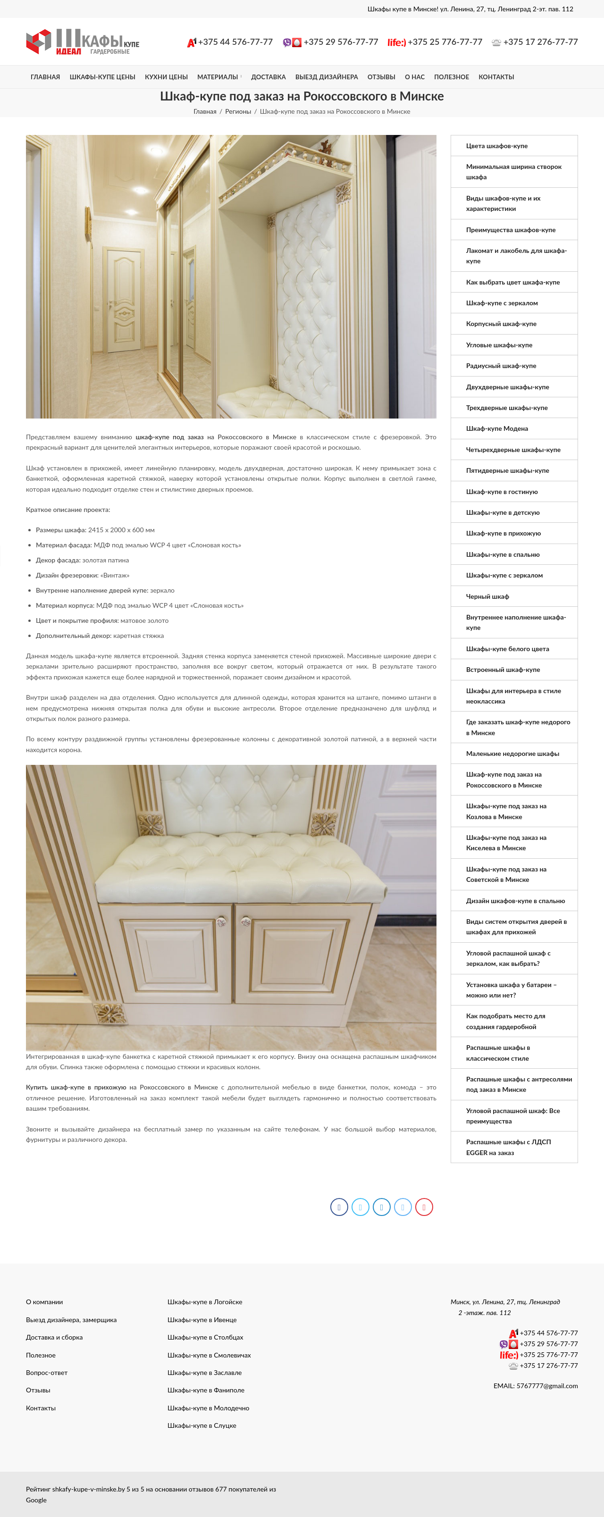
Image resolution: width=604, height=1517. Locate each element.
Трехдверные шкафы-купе (507, 407)
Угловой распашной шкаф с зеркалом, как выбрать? (508, 958)
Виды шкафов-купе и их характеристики (503, 203)
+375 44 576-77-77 (235, 41)
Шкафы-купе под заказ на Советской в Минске (506, 874)
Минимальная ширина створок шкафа (514, 171)
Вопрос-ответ (46, 1372)
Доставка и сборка (54, 1337)
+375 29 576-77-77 (341, 41)
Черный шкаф (487, 596)
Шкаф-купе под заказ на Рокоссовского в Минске (504, 779)
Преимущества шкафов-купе (511, 230)
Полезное (41, 1355)
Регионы (238, 111)
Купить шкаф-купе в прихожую (76, 1087)
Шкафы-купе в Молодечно (209, 1408)
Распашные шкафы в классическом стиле (498, 1052)
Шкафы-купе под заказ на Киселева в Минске (506, 842)
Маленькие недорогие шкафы (513, 753)
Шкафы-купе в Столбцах (205, 1337)
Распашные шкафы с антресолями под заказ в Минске (519, 1084)
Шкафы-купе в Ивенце (202, 1320)
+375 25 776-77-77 (445, 41)
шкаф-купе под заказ (169, 437)
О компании (44, 1302)
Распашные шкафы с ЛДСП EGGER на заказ (508, 1147)
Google (36, 1500)
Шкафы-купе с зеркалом (504, 575)
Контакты (41, 1408)
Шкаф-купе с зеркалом (502, 303)
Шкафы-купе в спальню (503, 554)
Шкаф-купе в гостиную (502, 491)
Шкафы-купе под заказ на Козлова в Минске (506, 811)
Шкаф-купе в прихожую (503, 533)
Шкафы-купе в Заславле (205, 1372)
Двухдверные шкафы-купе (507, 387)
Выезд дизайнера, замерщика (71, 1320)
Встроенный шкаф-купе (503, 669)
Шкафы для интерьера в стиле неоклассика (513, 696)
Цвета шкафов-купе (497, 146)
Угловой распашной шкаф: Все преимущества (513, 1115)
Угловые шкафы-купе (499, 345)
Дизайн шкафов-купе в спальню (515, 901)
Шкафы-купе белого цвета (507, 649)
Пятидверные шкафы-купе (507, 470)
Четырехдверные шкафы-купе (513, 449)
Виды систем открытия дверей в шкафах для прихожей (516, 926)
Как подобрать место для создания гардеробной (505, 1021)
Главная (205, 111)
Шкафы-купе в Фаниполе (206, 1390)
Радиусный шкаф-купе (501, 365)
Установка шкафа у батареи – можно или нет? (511, 990)
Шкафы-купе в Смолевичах (209, 1355)
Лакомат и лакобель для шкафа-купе (516, 255)
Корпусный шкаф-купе (501, 323)
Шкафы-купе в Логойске (205, 1302)
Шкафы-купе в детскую (503, 512)
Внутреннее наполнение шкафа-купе (516, 622)
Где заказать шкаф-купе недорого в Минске (518, 727)
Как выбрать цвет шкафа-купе (513, 282)
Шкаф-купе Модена (497, 428)
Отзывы (38, 1390)
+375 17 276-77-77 (540, 41)
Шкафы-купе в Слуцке (202, 1425)
